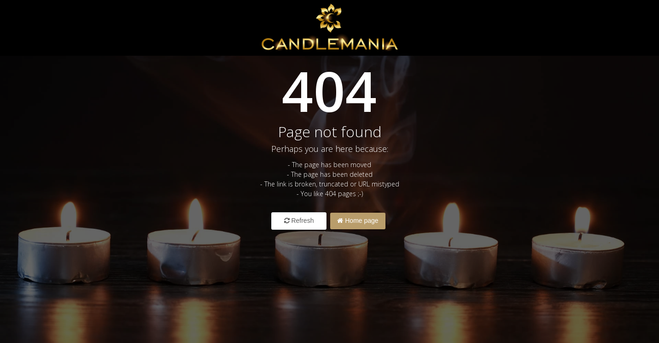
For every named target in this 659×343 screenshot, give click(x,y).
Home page (357, 220)
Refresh (299, 220)
